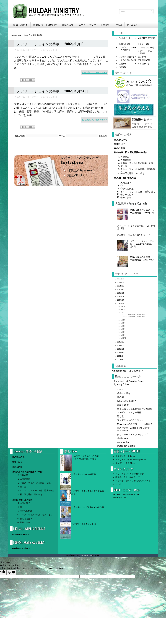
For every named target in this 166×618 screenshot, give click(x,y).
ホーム (62, 136)
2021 (119, 286)
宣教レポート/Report (45, 25)
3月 (122, 335)
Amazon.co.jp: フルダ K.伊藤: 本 (128, 370)
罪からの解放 (127, 188)
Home (13, 35)
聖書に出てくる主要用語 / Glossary (134, 408)
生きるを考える (126, 60)
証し (140, 57)
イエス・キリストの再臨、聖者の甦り (138, 169)
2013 (119, 349)
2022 (119, 282)
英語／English (76, 175)
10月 (122, 309)
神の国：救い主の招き (125, 178)
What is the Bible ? (126, 401)
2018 (119, 296)
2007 (119, 359)
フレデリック (144, 47)
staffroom (122, 438)
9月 (122, 312)
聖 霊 (123, 166)
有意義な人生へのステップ (127, 477)
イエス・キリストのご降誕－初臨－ (138, 163)
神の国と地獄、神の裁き (132, 173)
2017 (119, 300)
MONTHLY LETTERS (146, 38)
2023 (119, 279)
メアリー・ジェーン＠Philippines (130, 459)
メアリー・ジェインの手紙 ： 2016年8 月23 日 (52, 90)
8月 (122, 320)
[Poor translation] (11, 572)
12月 (122, 306)
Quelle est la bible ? (127, 446)
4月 (122, 332)
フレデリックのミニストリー (131, 420)
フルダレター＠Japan (125, 456)
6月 (122, 326)
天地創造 (124, 157)
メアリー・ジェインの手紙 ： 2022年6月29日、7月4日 (142, 244)
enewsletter (123, 442)
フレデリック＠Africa (125, 463)
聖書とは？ (119, 144)
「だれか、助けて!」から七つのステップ (134, 480)
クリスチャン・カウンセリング (132, 434)
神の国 (120, 397)
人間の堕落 (125, 160)
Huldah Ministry (73, 555)
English (105, 25)
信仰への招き (19, 25)
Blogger (95, 555)
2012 (119, 352)
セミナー (142, 44)
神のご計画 (119, 148)
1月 (122, 338)
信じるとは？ (127, 194)
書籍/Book (67, 25)
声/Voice (132, 25)
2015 (119, 342)
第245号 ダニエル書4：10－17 (134, 234)
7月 (122, 323)
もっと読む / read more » (94, 72)
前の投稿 (103, 136)
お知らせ (123, 44)
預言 (121, 67)
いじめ (118, 484)
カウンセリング (87, 25)
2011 (119, 356)
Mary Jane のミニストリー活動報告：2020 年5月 (142, 258)
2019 (119, 293)
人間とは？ (125, 182)
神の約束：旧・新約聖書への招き (130, 152)
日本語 (53, 49)
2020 (119, 289)
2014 (119, 345)
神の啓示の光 (120, 140)
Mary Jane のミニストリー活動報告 (135, 424)
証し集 (120, 416)
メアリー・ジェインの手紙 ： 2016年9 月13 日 (52, 43)
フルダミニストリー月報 (129, 412)
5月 (122, 329)
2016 (119, 303)
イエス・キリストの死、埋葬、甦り (138, 191)
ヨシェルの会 (125, 57)
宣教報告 (142, 60)
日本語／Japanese (79, 170)
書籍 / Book (123, 405)
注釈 (121, 63)
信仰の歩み (125, 197)
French (118, 25)
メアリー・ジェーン (39, 49)
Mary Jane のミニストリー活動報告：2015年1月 (142, 211)
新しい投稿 (20, 136)
